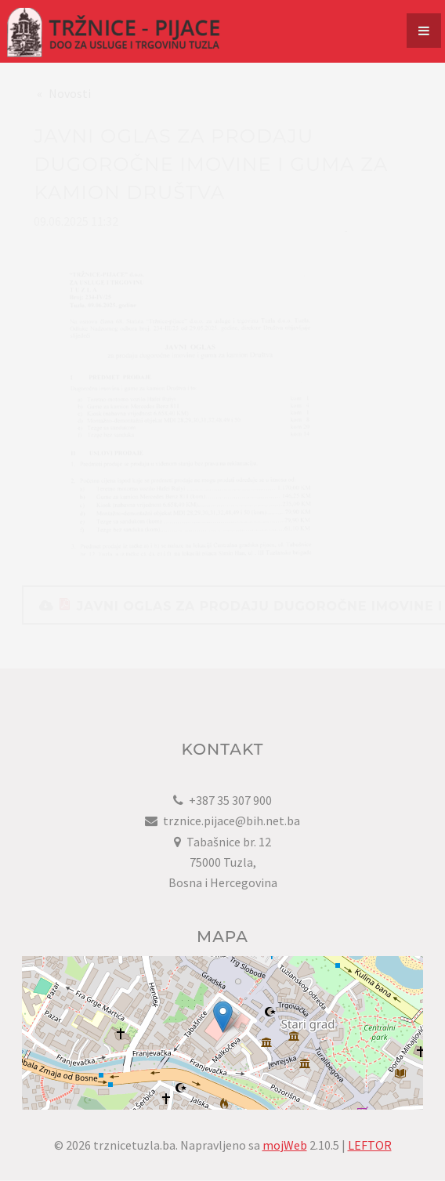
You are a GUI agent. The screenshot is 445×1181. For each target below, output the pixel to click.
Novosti (70, 108)
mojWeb (284, 1145)
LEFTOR (370, 1145)
